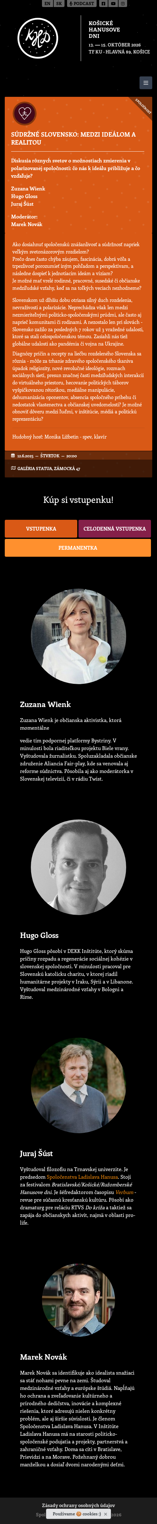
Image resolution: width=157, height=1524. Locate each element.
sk (59, 4)
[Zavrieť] (106, 1513)
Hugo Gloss (24, 196)
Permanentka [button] (77, 547)
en (47, 4)
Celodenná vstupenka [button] (115, 528)
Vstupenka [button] (41, 528)
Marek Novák (26, 224)
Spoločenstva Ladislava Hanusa (82, 1176)
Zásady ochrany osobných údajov (78, 1506)
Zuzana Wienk (28, 188)
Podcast (82, 4)
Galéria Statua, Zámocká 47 (48, 468)
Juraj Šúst (22, 203)
